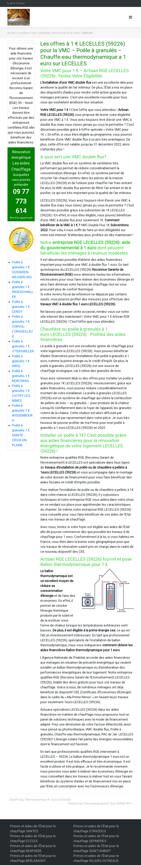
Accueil (11, 32)
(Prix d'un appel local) (21, 217)
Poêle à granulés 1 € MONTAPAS (21, 376)
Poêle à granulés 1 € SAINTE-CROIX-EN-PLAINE (21, 435)
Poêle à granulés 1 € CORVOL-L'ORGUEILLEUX (22, 326)
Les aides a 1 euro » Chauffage (33, 32)
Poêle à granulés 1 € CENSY (21, 307)
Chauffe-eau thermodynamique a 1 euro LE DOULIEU (40, 799)
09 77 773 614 (17, 3)
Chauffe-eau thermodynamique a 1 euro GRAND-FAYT (100, 803)
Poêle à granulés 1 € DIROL (21, 361)
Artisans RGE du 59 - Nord (66, 32)
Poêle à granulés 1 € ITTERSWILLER (23, 346)
